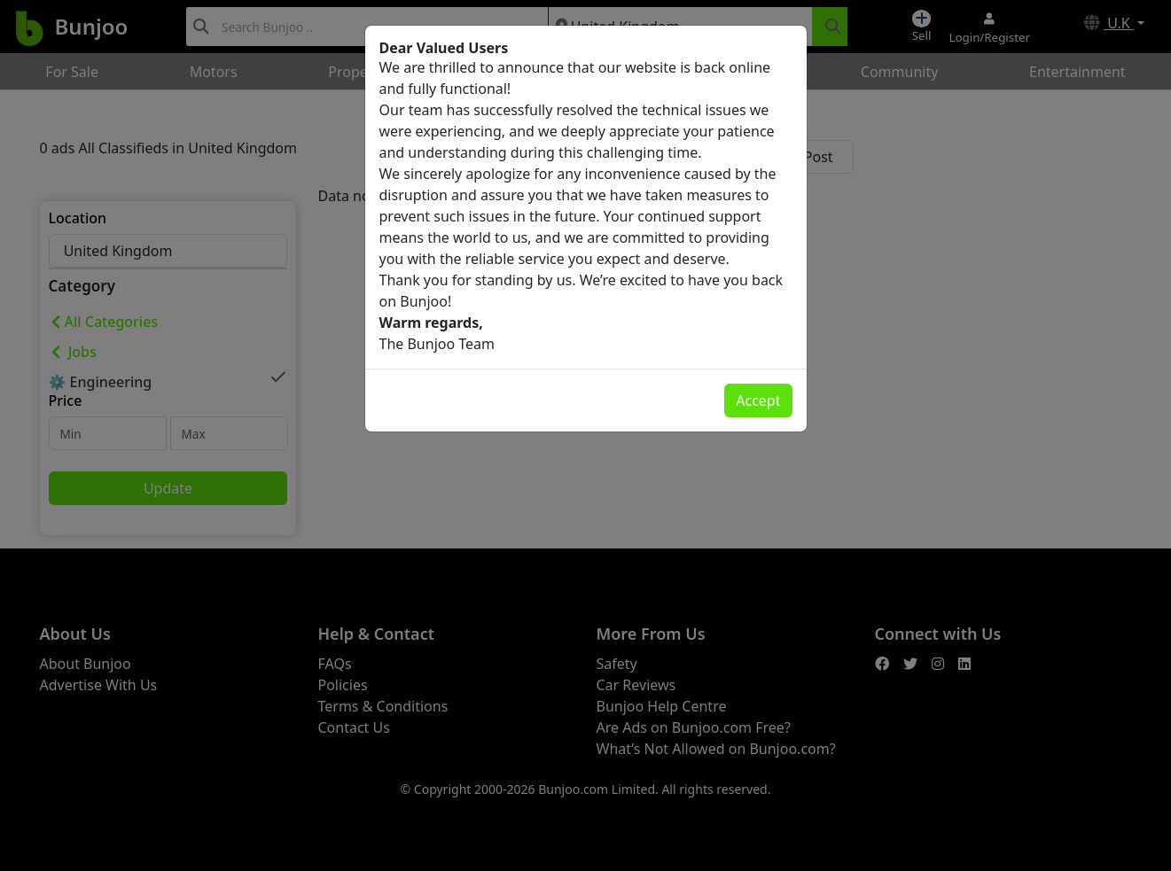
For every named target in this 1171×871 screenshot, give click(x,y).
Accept (758, 400)
